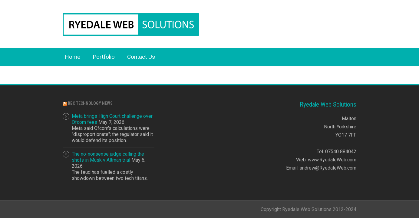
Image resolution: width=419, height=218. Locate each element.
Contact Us (141, 56)
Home (72, 56)
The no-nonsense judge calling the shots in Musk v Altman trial (108, 157)
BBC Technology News (90, 103)
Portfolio (104, 56)
